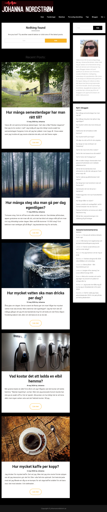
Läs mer (35, 143)
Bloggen (95, 17)
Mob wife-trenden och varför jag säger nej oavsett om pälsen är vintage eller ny (88, 279)
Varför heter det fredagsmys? (86, 157)
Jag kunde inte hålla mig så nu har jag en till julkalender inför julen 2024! (88, 287)
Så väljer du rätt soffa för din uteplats (88, 140)
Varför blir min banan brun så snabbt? (88, 153)
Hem (42, 17)
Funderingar (51, 17)
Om (103, 17)
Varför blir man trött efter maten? (87, 150)
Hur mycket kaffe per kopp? (35, 466)
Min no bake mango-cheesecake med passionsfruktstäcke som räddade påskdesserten (88, 163)
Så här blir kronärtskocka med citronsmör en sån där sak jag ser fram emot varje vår (88, 171)
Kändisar (62, 17)
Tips (87, 17)
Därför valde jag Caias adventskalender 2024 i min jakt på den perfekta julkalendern (89, 295)
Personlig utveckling (75, 17)
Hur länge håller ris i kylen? (84, 201)
